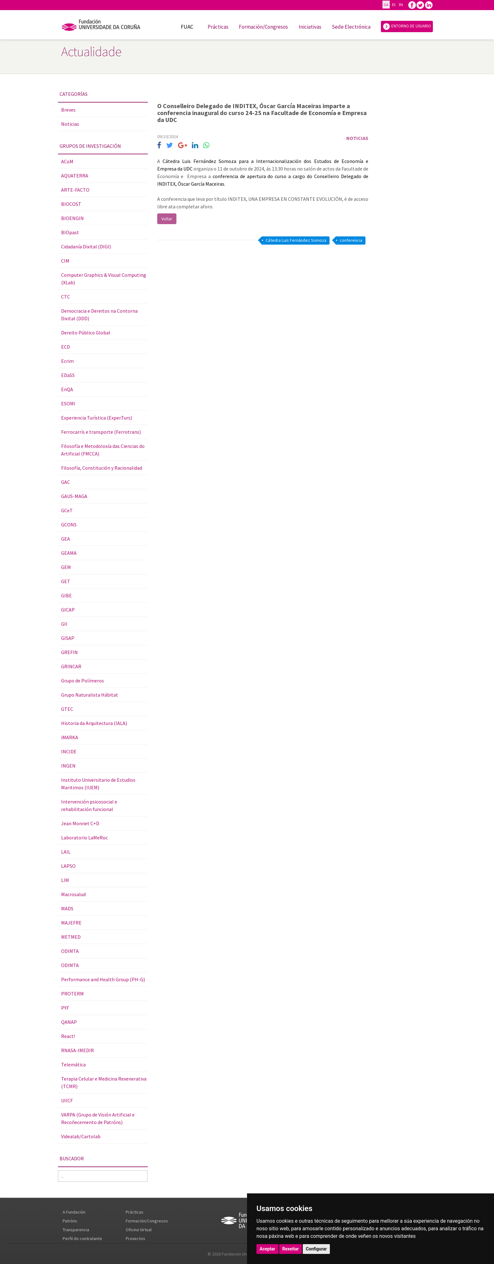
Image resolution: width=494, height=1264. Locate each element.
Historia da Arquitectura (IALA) (94, 723)
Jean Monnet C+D (80, 823)
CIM (65, 261)
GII (64, 624)
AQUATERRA (74, 175)
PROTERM (72, 993)
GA (386, 4)
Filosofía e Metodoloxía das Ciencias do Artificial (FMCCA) (103, 450)
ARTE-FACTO (75, 190)
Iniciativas (310, 26)
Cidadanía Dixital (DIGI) (86, 246)
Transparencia (76, 1229)
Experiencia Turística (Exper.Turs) (96, 418)
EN (401, 4)
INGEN (68, 765)
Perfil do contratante (82, 1238)
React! (68, 1036)
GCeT (67, 510)
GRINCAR (71, 666)
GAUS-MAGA (74, 496)
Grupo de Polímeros (82, 680)
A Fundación (74, 1212)
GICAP (68, 609)
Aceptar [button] (267, 1248)
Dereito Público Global (85, 332)
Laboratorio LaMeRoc (84, 837)
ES (393, 4)
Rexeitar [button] (290, 1248)
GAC (65, 482)
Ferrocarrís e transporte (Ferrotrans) (101, 432)
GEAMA (69, 553)
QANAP (69, 1022)
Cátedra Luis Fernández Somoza (296, 240)
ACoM (67, 161)
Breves (68, 110)
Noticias (70, 124)
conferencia (351, 240)
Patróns (70, 1221)
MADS (67, 908)
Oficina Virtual (139, 1229)
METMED (71, 937)
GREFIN (69, 652)
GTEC (67, 709)
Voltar (166, 219)
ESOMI (68, 403)
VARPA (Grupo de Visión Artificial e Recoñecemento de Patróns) (98, 1118)
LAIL (66, 852)
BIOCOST (71, 204)
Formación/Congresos (263, 26)
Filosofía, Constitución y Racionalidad (101, 468)
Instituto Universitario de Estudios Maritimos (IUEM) (98, 784)
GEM (66, 567)
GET (65, 581)
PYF (65, 1008)
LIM (65, 880)
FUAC (187, 26)
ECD (65, 347)
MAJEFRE (71, 922)
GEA (65, 539)
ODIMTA (70, 951)
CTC (65, 296)
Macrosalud (73, 894)
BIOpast (70, 232)
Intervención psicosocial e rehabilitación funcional (89, 805)
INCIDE (69, 751)
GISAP (67, 638)
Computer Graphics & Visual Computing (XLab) (103, 279)
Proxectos (135, 1238)
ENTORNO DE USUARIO (407, 26)
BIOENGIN (72, 218)
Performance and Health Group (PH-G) (103, 979)
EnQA (67, 389)
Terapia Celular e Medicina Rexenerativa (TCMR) (103, 1082)
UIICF (67, 1100)
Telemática (73, 1064)
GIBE (66, 595)
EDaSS (68, 375)
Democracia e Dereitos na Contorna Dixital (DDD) (99, 315)
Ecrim (67, 361)
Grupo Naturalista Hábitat (89, 695)
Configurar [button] (316, 1248)
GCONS (69, 524)
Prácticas (218, 26)
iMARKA (69, 737)
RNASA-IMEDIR (77, 1050)
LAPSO (68, 866)
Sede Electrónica (351, 26)
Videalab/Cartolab (81, 1136)
